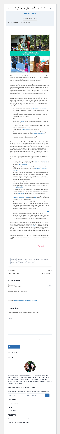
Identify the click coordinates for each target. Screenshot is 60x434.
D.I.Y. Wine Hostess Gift (41, 272)
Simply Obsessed (32, 13)
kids (12, 262)
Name (10, 339)
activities (13, 259)
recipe (40, 216)
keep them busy (44, 259)
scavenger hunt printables (38, 133)
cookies (22, 121)
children (20, 259)
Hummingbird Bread (18, 272)
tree (42, 182)
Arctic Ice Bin (21, 193)
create (25, 259)
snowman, (37, 168)
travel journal (33, 225)
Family (25, 13)
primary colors (19, 187)
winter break (31, 262)
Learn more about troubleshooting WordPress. (19, 422)
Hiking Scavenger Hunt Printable (38, 108)
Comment (11, 318)
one (46, 216)
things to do (23, 262)
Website (41, 339)
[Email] (30, 340)
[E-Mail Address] (36, 395)
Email (25, 339)
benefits (35, 161)
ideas (48, 211)
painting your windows (33, 118)
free (35, 197)
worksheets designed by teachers (21, 197)
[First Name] (17, 395)
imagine (36, 259)
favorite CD (45, 161)
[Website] (45, 340)
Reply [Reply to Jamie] (49, 285)
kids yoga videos (23, 164)
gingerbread (18, 152)
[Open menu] (50, 8)
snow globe (25, 152)
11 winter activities (25, 129)
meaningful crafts (28, 167)
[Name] (14, 340)
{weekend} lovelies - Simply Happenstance (25, 300)
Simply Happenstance (14, 22)
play (17, 262)
